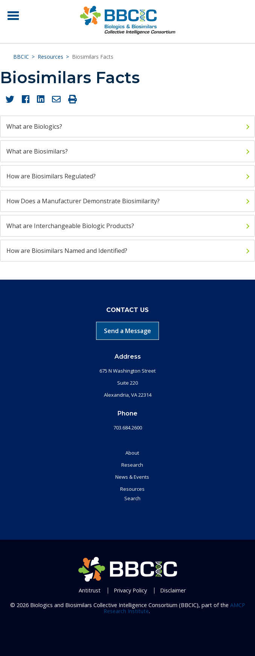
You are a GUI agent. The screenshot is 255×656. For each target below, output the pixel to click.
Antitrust (90, 590)
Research (132, 464)
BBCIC (21, 56)
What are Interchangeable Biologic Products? (70, 226)
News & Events (132, 476)
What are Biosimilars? (37, 151)
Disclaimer (173, 590)
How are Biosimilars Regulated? (51, 176)
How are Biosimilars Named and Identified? (66, 251)
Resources (50, 56)
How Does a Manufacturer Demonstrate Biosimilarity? (83, 201)
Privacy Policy (130, 590)
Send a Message (127, 331)
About (132, 452)
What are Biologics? (34, 126)
